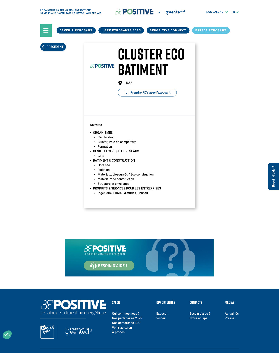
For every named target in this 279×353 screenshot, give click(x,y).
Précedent (55, 47)
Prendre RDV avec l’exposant (147, 92)
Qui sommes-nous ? (126, 313)
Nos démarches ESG (126, 323)
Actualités (232, 313)
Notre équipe (198, 318)
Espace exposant (210, 30)
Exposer (162, 313)
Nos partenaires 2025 (127, 318)
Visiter (160, 318)
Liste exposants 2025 (121, 30)
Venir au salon (122, 327)
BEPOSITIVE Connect (168, 30)
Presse (229, 318)
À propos (118, 332)
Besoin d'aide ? (199, 313)
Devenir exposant (76, 30)
